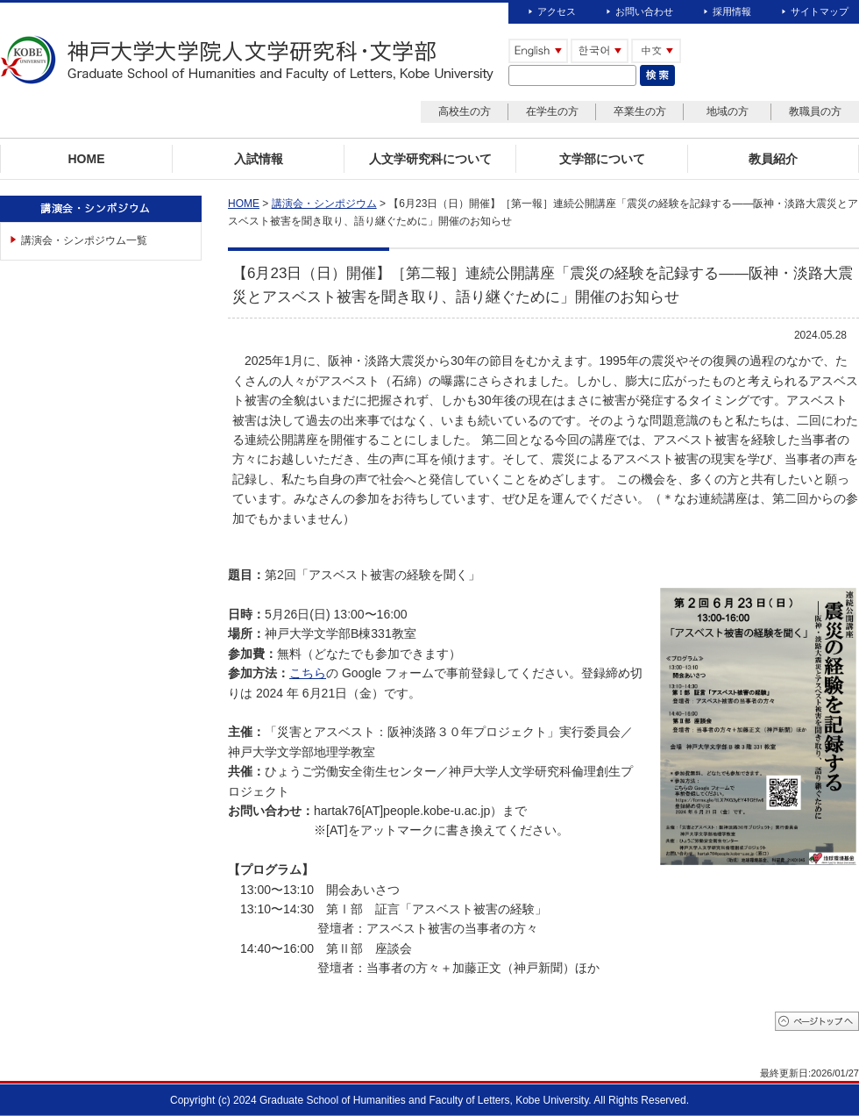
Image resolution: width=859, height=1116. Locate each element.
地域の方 (727, 111)
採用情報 (732, 11)
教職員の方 (815, 111)
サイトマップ (819, 11)
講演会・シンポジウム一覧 (84, 240)
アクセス (556, 11)
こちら (307, 673)
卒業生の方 (640, 111)
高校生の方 (464, 111)
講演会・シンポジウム (324, 203)
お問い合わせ (644, 11)
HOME (243, 203)
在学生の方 (552, 111)
